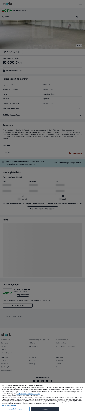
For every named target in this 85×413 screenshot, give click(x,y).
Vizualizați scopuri (15, 409)
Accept (45, 409)
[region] (42, 398)
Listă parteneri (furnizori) (9, 405)
